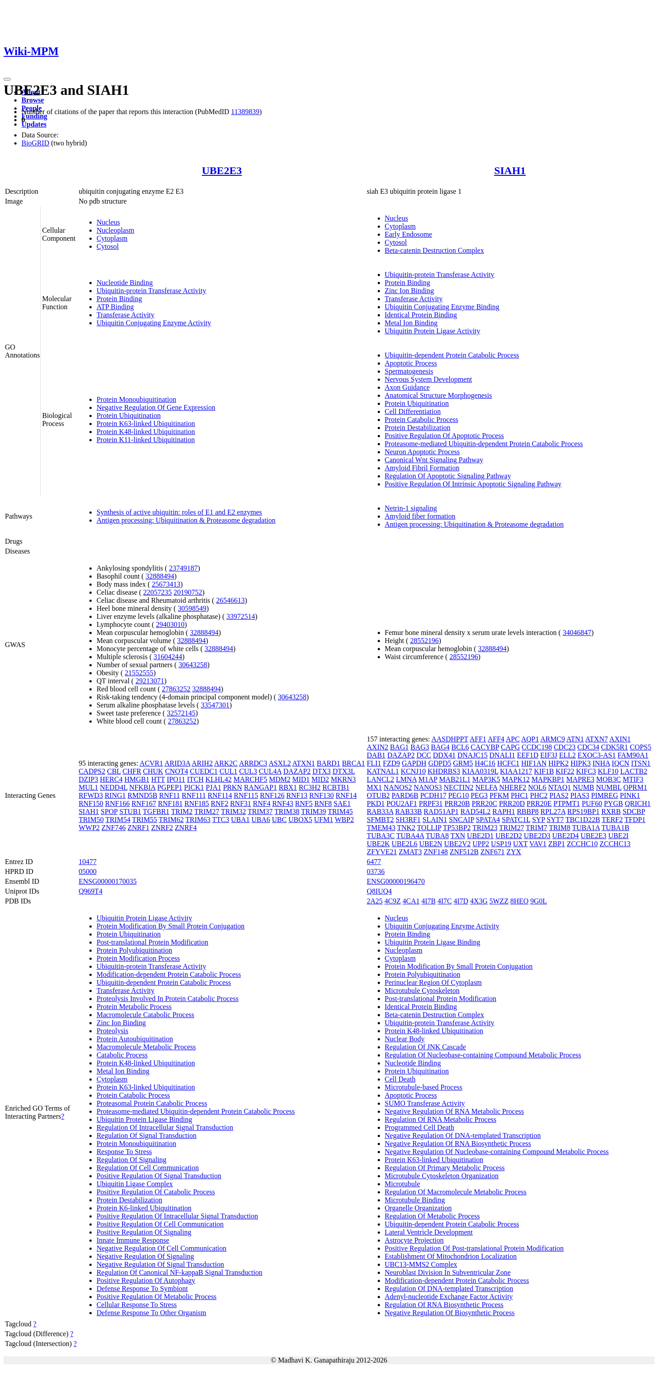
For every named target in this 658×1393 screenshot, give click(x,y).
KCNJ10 (413, 771)
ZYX (513, 852)
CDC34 (588, 747)
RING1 (115, 795)
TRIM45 (340, 811)
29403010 (170, 624)
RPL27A (552, 811)
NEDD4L (113, 787)
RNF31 (240, 803)
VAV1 (538, 844)
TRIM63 (198, 819)
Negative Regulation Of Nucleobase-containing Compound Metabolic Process (497, 1151)
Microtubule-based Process (424, 1087)
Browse (32, 100)
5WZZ (499, 901)
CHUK (153, 771)
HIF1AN (534, 763)
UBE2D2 (508, 835)
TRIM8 (559, 827)
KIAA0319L (480, 771)
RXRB (611, 811)
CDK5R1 (614, 747)
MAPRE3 (580, 779)
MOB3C (608, 779)
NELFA (486, 787)
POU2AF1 (402, 803)
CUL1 (228, 771)
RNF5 (303, 803)
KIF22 (565, 771)
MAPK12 (516, 779)
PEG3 (479, 795)
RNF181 (170, 803)
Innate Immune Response (133, 1240)
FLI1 (374, 763)
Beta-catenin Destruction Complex (434, 250)
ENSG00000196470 (396, 881)
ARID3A (177, 763)
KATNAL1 (383, 771)
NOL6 (537, 787)
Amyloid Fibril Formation (422, 468)
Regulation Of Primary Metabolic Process (445, 1167)
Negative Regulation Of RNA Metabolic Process (454, 1111)
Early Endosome (408, 234)
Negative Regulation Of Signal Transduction (160, 1264)
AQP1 (530, 739)
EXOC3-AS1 (597, 755)
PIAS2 (559, 795)
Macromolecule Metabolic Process (146, 1047)
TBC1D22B (582, 819)
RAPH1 (503, 811)
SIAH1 (510, 170)
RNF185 (196, 803)
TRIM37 (260, 811)
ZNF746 (113, 827)
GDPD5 (439, 763)
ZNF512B (464, 852)
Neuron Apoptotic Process (422, 452)
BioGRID (35, 143)
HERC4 (111, 779)
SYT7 (555, 819)
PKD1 (376, 803)
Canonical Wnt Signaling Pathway (434, 460)
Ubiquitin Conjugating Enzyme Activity (154, 323)
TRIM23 (485, 827)
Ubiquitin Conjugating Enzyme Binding (442, 307)
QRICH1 (638, 803)
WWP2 (89, 827)
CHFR (131, 771)
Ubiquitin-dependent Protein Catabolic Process (452, 355)
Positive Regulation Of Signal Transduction (159, 1176)
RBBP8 (528, 811)
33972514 (240, 616)
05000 (88, 871)
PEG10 (458, 795)
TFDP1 (634, 819)
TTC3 (220, 819)
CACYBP (485, 747)
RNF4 (261, 803)
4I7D (461, 901)
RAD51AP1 (441, 811)
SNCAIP (461, 819)
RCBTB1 (335, 787)
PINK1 (630, 795)
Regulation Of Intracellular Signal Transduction (165, 1127)
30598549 (192, 608)
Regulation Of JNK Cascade (425, 1047)
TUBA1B (615, 827)
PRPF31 (431, 803)
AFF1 (477, 739)
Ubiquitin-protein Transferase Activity (151, 290)
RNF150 (91, 803)
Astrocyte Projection (414, 1240)
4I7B (429, 901)
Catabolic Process (122, 1055)
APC (512, 739)
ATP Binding (115, 307)
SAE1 (341, 803)
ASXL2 (280, 763)
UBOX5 (300, 819)
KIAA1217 (516, 771)
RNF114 (219, 795)
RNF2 (219, 803)
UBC (279, 819)
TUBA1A (586, 827)
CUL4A (270, 771)
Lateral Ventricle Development (429, 1232)
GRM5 (462, 763)
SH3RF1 (408, 819)
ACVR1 (151, 763)
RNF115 (246, 795)
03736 (376, 871)
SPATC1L (516, 819)
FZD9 (391, 763)
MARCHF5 (250, 779)
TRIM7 (536, 827)
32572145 (181, 713)
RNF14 (346, 795)
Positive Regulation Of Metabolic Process (156, 1296)
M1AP (427, 779)
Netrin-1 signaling (411, 508)
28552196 (424, 640)
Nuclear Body (405, 1039)
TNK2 (406, 827)
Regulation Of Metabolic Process (432, 1216)
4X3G (479, 901)
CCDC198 (537, 747)
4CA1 (411, 901)
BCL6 (460, 747)
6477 (374, 861)
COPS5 (640, 747)
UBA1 (240, 819)
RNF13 (297, 795)
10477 (88, 861)
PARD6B (405, 795)
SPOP (109, 811)
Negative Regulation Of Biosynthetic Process (450, 1312)
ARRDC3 (253, 763)
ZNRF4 (186, 827)
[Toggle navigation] (7, 79)
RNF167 (143, 803)
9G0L (538, 901)
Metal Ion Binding (411, 323)
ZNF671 (493, 852)
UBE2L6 (405, 844)
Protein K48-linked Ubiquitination (146, 431)
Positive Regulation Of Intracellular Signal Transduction (177, 1216)
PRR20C (484, 803)
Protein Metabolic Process (134, 1006)
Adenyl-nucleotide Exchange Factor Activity (449, 1296)
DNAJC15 (472, 755)
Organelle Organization (418, 1208)
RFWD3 (91, 795)
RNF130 (321, 795)
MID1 (301, 779)
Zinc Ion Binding (409, 290)
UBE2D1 (480, 835)
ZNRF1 (138, 827)
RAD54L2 (475, 811)
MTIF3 (633, 779)
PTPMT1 (566, 803)
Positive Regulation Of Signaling (144, 1232)
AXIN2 (377, 747)
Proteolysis (112, 1031)
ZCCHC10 (582, 844)
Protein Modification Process (138, 958)
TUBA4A (410, 835)
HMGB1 (136, 779)
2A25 (375, 901)
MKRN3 (343, 779)
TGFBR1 (156, 811)
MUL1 (88, 787)
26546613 (230, 600)
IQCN (620, 763)
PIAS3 (580, 795)
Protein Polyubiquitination (134, 950)
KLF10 (608, 771)
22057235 (157, 592)
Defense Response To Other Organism (151, 1312)
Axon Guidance (407, 387)
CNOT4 (176, 771)
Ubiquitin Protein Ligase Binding (144, 1119)
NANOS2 (398, 787)
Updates (33, 124)
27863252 (176, 689)
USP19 (501, 844)
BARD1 (328, 763)
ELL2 (567, 755)
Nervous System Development (428, 379)
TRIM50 (91, 819)
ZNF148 (436, 852)
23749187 (183, 568)
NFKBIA (142, 787)
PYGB (613, 803)
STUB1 (130, 811)
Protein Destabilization (418, 427)
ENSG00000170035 (108, 881)
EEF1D (528, 755)
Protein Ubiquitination (129, 415)
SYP (538, 819)
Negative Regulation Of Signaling (145, 1256)
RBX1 (287, 787)
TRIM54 (118, 819)
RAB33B (408, 811)
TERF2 (612, 819)
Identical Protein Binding (421, 315)
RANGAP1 (260, 787)
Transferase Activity (126, 315)
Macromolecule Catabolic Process (145, 1014)
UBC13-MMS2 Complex (421, 1264)
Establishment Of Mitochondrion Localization (451, 1256)
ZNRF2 (162, 827)
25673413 (166, 584)
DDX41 (444, 755)
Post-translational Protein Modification (152, 942)
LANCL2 (380, 779)
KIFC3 (586, 771)
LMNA (406, 779)
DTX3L (344, 771)
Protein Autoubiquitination (135, 1039)
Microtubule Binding (415, 1200)
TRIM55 (144, 819)
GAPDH (414, 763)
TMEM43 (381, 827)
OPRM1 (635, 787)
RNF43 (282, 803)
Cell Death (400, 1079)
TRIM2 (182, 811)
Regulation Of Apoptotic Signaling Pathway (448, 476)
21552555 (139, 673)
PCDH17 (433, 795)
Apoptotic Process (411, 363)
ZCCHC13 (614, 844)
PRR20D (512, 803)
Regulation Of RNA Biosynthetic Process (444, 1304)
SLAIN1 (434, 819)
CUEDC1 (204, 771)
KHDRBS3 (444, 771)
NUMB (583, 787)
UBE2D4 (565, 835)
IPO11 (176, 779)
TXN (458, 835)
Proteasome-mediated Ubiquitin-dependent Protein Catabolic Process (484, 443)
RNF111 (193, 795)
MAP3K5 (486, 779)
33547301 (215, 705)
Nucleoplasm (115, 230)
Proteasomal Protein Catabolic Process (152, 1103)
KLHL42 (219, 779)
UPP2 (480, 844)
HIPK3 (580, 763)
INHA (601, 763)
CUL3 (248, 771)
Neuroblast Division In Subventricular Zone (448, 1272)
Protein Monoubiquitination (136, 399)
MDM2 (280, 779)
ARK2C (225, 763)
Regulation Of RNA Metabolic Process (441, 1119)
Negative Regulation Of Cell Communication (162, 1248)
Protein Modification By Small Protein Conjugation (171, 926)
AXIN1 (620, 739)
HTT (158, 779)
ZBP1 (556, 844)
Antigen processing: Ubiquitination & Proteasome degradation (186, 520)
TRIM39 (313, 811)
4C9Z (392, 901)
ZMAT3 (410, 852)
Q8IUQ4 (379, 891)
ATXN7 (596, 739)
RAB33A (380, 811)
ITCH (195, 779)
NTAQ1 (559, 787)
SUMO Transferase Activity (425, 1103)
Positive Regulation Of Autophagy (146, 1280)
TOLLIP (429, 827)
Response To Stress (124, 1151)
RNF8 (323, 803)
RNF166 (117, 803)
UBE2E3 (222, 170)
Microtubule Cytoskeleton (422, 990)
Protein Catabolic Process (421, 419)
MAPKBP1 (548, 779)
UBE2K (378, 844)
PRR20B (457, 803)
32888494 (160, 576)
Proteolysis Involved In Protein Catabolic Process (168, 998)
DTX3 (321, 771)
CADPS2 (92, 771)
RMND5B (142, 795)
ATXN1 (303, 763)
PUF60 (592, 803)
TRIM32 (233, 811)
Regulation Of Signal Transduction (147, 1135)
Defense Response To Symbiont (142, 1288)
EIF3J (548, 755)
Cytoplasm (112, 238)
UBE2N (431, 844)
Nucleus (108, 222)
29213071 (149, 681)
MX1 (374, 787)
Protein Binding (119, 298)
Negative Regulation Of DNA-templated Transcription (463, 1135)
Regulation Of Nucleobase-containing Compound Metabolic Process (483, 1055)
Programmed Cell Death (420, 1127)
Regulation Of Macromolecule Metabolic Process (456, 1192)
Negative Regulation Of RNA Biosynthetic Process (458, 1143)
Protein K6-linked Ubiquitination (144, 1208)
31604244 (167, 656)
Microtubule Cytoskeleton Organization (442, 1176)
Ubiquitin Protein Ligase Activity (433, 331)
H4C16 (485, 763)
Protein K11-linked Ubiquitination (146, 439)
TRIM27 (206, 811)
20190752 (187, 592)
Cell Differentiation (413, 411)
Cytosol (108, 246)
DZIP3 (88, 779)
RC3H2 (310, 787)
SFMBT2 (380, 819)
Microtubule (402, 1184)
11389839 (245, 111)
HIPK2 (558, 763)
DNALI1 (502, 755)
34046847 (577, 632)
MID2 (320, 779)
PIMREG (604, 795)
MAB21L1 (454, 779)
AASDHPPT (449, 739)
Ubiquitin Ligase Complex (135, 1184)
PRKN (232, 787)
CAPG (510, 747)
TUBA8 (437, 835)
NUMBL (608, 787)
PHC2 (539, 795)
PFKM (499, 795)
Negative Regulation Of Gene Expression (156, 407)
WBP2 (344, 819)
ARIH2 (202, 763)
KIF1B (544, 771)
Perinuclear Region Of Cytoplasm (433, 982)
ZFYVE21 (382, 852)
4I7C (445, 901)
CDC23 (565, 747)
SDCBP (634, 811)
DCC (424, 755)
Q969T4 (90, 891)
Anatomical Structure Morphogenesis (438, 395)
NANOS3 (427, 787)
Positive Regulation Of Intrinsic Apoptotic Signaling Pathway (473, 484)
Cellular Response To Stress (137, 1304)
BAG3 (419, 747)
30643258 (192, 665)
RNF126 (272, 795)
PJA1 (213, 787)
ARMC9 (552, 739)
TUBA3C (381, 835)
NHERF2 (512, 787)
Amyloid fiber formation (420, 516)
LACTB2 (633, 771)
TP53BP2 (457, 827)
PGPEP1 (169, 787)
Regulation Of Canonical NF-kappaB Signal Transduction (179, 1272)
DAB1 (376, 755)
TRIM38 (286, 811)
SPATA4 (488, 819)
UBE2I (618, 835)
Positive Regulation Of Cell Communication (160, 1224)
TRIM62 (171, 819)
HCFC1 (508, 763)
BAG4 (440, 747)
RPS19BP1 (583, 811)
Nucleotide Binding (125, 282)
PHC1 (519, 795)
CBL (114, 771)
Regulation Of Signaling (131, 1159)
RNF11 (169, 795)
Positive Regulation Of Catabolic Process (156, 1192)
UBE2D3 (537, 835)
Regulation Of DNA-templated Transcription (449, 1288)
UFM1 (323, 819)
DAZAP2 (297, 771)
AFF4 (496, 739)
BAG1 (399, 747)
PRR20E (539, 803)
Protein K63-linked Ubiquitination (146, 423)
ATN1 (575, 739)
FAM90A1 (632, 755)
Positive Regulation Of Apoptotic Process (444, 435)
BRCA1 (353, 763)
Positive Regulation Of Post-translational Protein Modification (474, 1248)
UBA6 (261, 819)
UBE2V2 (457, 844)
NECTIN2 (459, 787)
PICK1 (194, 787)
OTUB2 (378, 795)
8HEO (519, 901)
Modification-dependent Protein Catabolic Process (169, 974)
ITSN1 (641, 763)
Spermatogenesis (409, 371)
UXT (520, 844)
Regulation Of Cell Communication (148, 1167)
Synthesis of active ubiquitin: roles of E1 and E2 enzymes (179, 512)
